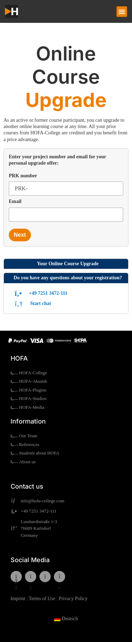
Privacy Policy (73, 598)
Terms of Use (42, 598)
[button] (122, 11)
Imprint (18, 598)
